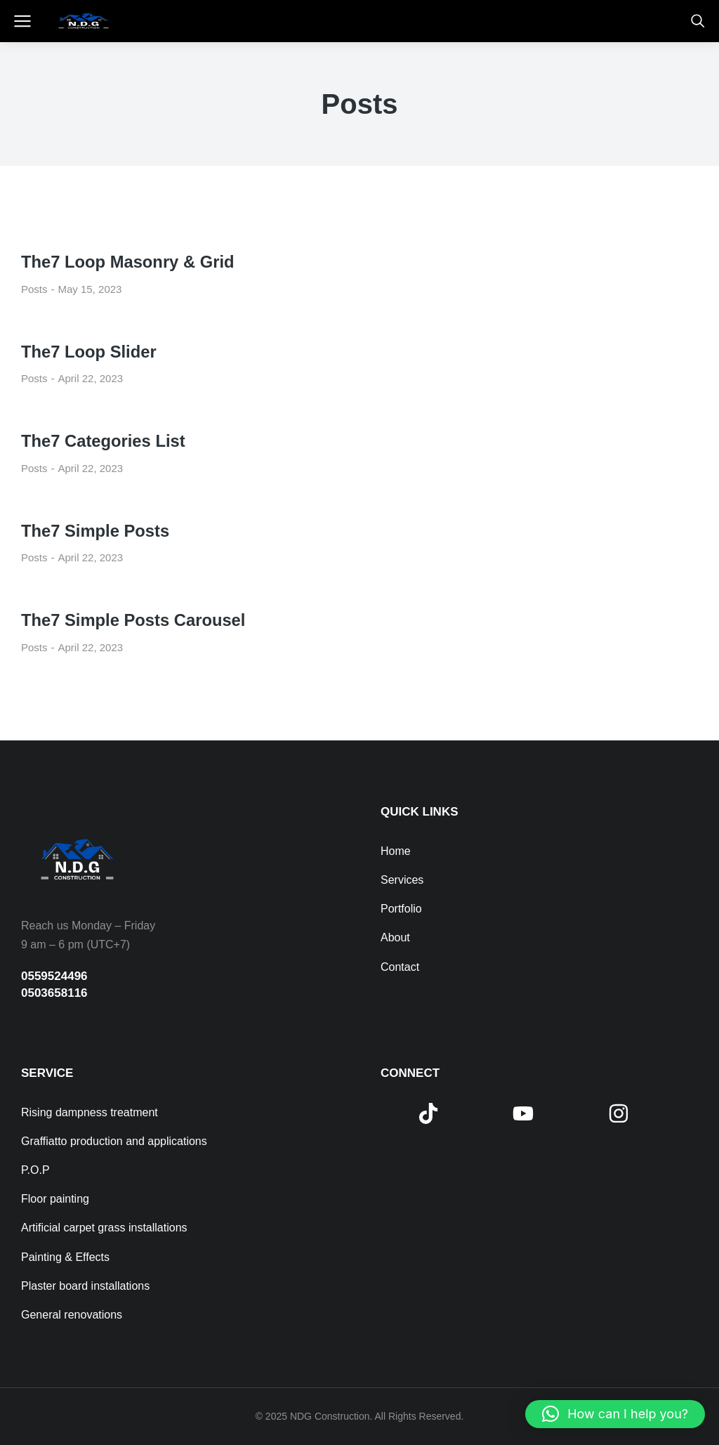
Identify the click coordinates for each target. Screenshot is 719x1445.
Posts (34, 289)
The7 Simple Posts (96, 530)
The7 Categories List (104, 440)
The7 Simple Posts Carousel (134, 619)
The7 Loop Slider (89, 351)
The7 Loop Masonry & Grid (129, 261)
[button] (615, 1414)
